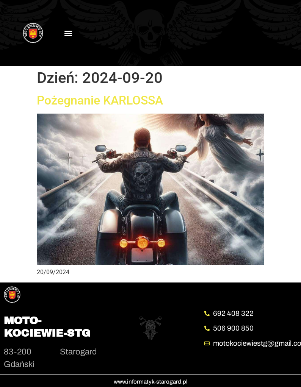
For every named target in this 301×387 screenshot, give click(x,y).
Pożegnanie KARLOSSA (100, 100)
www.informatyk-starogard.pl (151, 382)
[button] (68, 33)
